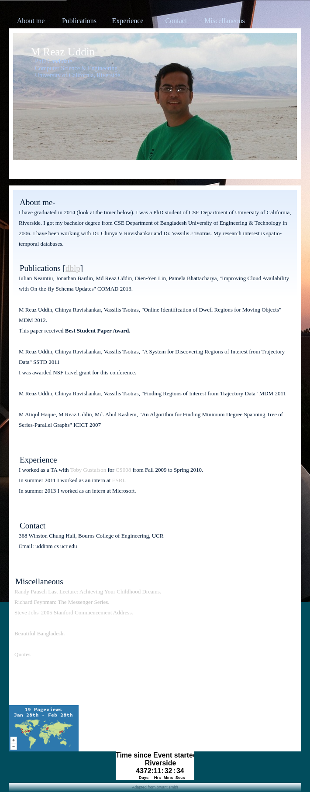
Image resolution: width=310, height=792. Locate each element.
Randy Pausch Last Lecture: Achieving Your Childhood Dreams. (87, 591)
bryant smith (167, 787)
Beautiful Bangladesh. (39, 633)
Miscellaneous (224, 20)
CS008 (123, 469)
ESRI (118, 480)
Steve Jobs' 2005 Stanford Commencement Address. (73, 612)
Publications (79, 20)
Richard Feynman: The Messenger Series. (61, 602)
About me (31, 20)
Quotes (22, 654)
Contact (176, 20)
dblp (72, 268)
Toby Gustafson (88, 469)
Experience (128, 20)
